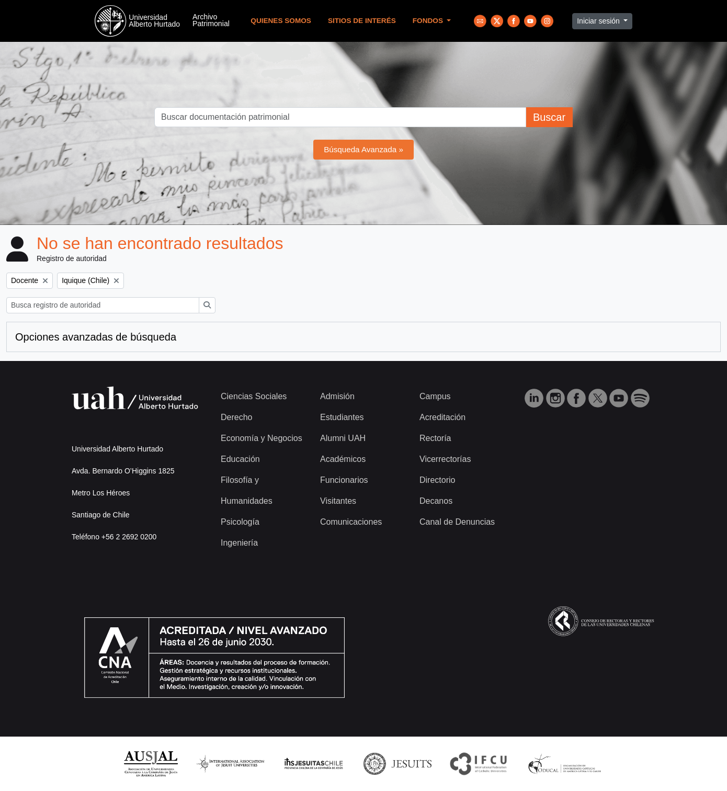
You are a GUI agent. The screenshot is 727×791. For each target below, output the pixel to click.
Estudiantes (342, 417)
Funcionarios (344, 480)
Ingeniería (239, 542)
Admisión (337, 396)
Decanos (435, 500)
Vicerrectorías (445, 459)
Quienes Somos (281, 21)
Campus (435, 396)
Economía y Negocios (261, 438)
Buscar (549, 117)
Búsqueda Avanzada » (363, 149)
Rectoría (435, 438)
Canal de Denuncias (457, 521)
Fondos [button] (429, 21)
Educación (240, 459)
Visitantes (338, 500)
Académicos (343, 459)
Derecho (236, 417)
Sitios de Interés (362, 21)
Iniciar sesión (599, 21)
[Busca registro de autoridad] (102, 305)
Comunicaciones (351, 521)
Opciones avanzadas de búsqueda (95, 337)
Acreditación (442, 417)
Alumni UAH (343, 438)
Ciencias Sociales (254, 396)
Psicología (240, 521)
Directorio (437, 480)
